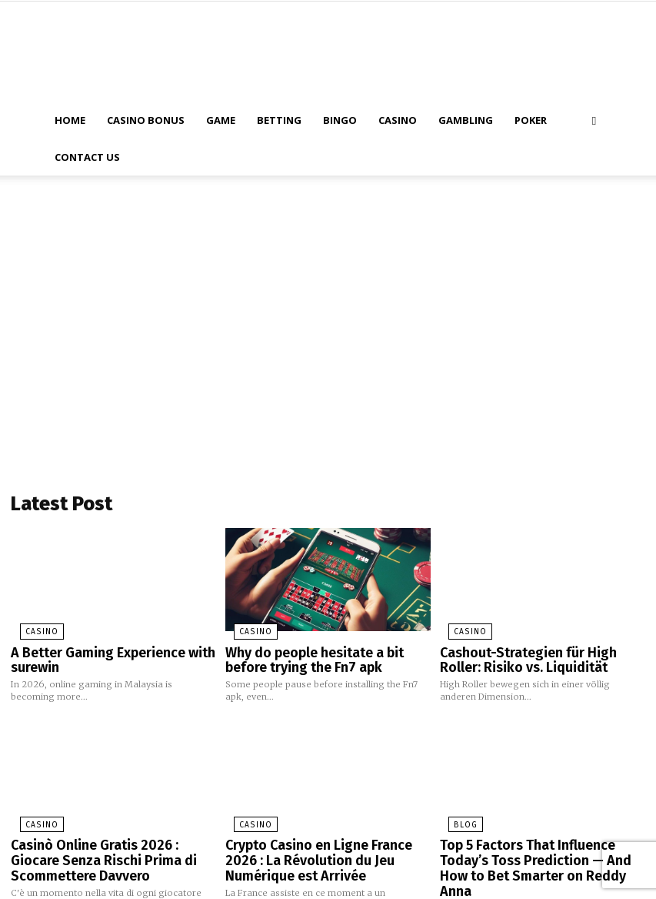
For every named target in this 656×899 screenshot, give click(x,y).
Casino (397, 120)
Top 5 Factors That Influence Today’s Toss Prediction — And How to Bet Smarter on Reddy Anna (540, 848)
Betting (279, 120)
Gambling (465, 120)
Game (220, 120)
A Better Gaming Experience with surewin (101, 654)
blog (454, 816)
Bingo (340, 120)
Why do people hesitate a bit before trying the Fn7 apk (326, 654)
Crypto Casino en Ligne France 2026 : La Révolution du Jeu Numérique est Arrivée (326, 848)
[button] (594, 120)
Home (70, 120)
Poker (530, 120)
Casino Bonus (146, 120)
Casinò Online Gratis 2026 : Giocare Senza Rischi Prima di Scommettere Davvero (108, 848)
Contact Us (87, 157)
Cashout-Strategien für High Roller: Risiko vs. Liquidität (538, 654)
